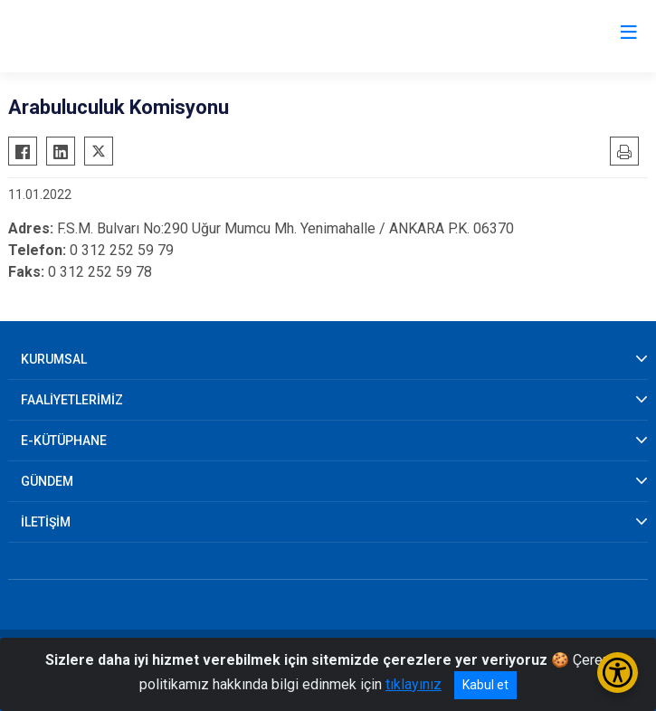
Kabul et (485, 685)
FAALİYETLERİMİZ (72, 400)
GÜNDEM (47, 481)
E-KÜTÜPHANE (64, 440)
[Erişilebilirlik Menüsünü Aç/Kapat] (617, 672)
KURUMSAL (54, 359)
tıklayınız (413, 684)
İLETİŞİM (46, 522)
